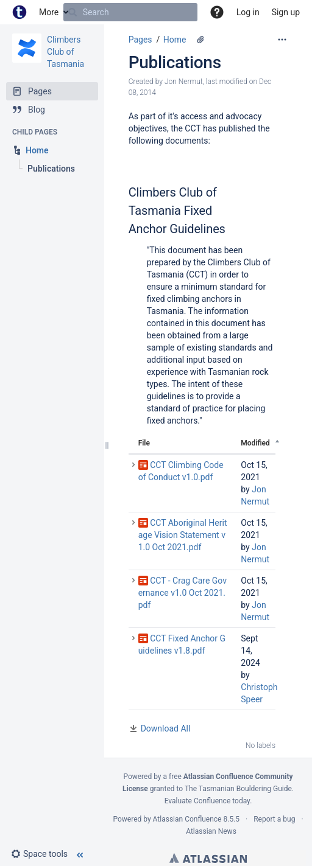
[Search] (72, 12)
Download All (166, 728)
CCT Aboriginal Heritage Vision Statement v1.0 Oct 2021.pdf (182, 535)
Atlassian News (211, 831)
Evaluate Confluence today (207, 801)
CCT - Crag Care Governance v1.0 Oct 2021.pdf (182, 593)
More (48, 12)
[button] (217, 12)
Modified (255, 443)
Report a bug (274, 819)
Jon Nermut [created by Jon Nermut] (184, 81)
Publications (175, 62)
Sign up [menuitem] (286, 12)
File (144, 443)
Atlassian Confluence (187, 819)
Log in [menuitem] (248, 12)
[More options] (282, 39)
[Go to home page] (19, 12)
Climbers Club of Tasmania (65, 52)
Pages (140, 39)
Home (174, 39)
